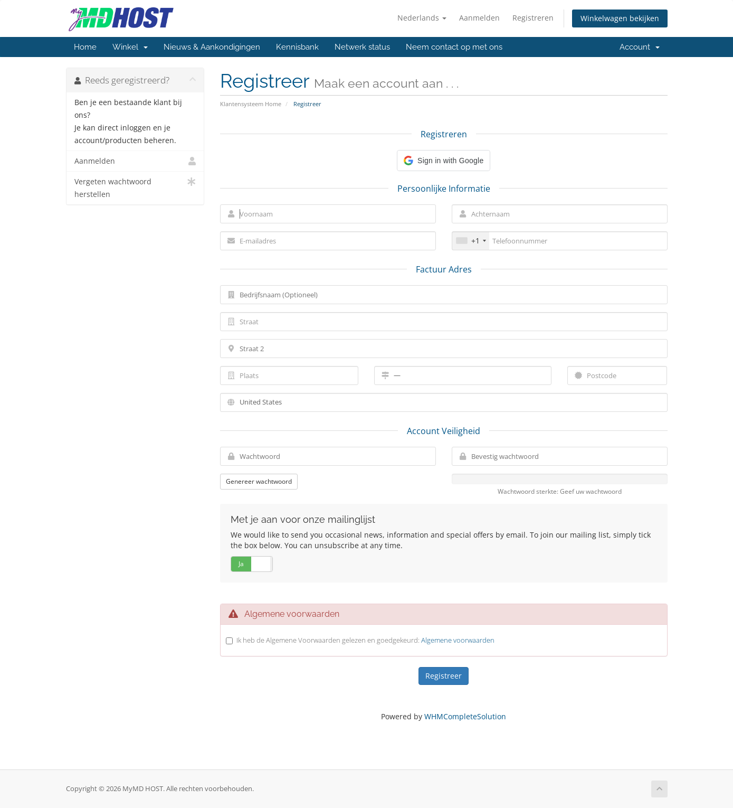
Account (640, 47)
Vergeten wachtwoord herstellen (135, 187)
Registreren (533, 18)
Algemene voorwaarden (457, 640)
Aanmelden (479, 18)
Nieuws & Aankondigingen (212, 47)
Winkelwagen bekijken (619, 18)
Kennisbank (297, 47)
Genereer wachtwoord (259, 481)
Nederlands (421, 18)
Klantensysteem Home (250, 104)
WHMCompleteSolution (465, 716)
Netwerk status (362, 47)
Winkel (130, 47)
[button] (443, 160)
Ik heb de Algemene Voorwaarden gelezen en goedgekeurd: (365, 640)
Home (85, 47)
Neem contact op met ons (454, 47)
